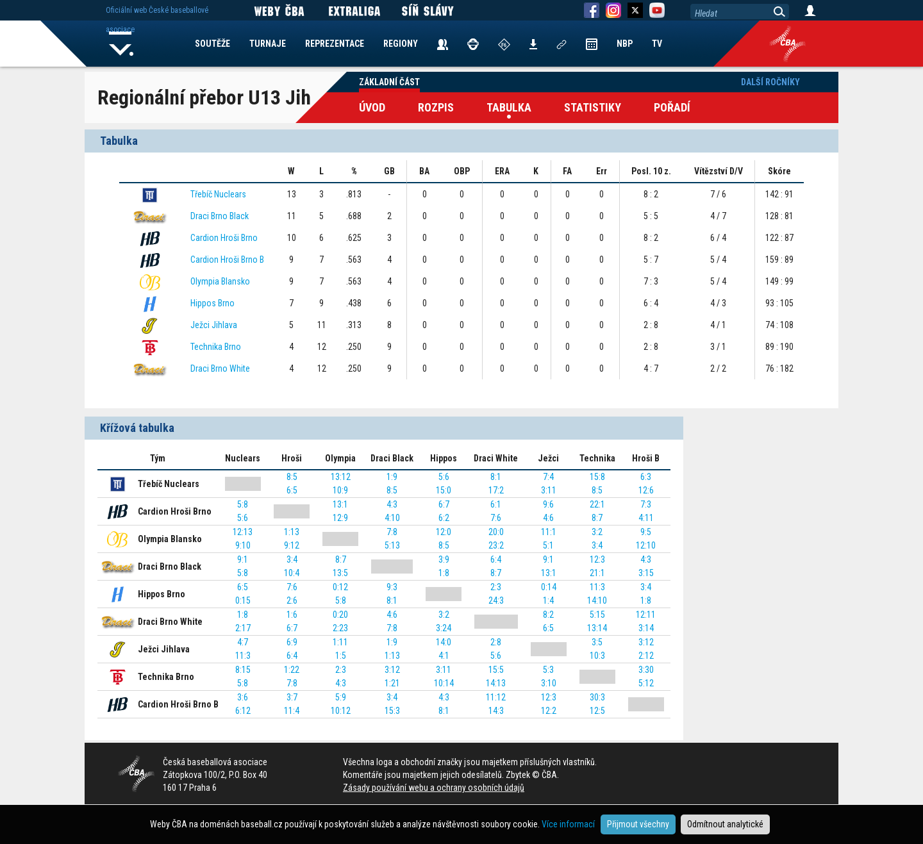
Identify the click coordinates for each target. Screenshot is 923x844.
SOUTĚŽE (212, 43)
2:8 (495, 642)
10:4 (291, 573)
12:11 (646, 614)
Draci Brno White (220, 368)
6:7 (443, 504)
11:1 (548, 532)
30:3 (597, 697)
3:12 (646, 642)
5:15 (597, 614)
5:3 (548, 670)
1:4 (548, 600)
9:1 (242, 559)
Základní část (389, 82)
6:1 (495, 504)
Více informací (568, 824)
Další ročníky (770, 82)
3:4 (597, 545)
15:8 (597, 477)
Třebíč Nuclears (218, 194)
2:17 (243, 628)
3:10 (548, 683)
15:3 (392, 711)
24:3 (496, 600)
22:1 (597, 504)
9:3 (392, 587)
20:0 (496, 532)
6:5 (292, 490)
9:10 (243, 545)
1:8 (443, 573)
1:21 (392, 683)
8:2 (548, 614)
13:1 (340, 504)
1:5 (340, 655)
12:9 (340, 518)
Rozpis (436, 107)
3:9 (443, 559)
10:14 (444, 683)
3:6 (242, 697)
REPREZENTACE (334, 43)
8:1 (495, 477)
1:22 (291, 670)
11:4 (291, 711)
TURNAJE (267, 43)
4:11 (646, 518)
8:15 (243, 670)
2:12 (646, 655)
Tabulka (508, 107)
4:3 (392, 504)
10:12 (341, 711)
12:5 (597, 711)
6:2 (443, 518)
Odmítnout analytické (725, 824)
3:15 (646, 573)
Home (121, 43)
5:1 (548, 545)
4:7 (242, 642)
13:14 (597, 628)
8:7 (597, 518)
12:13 (243, 532)
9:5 (645, 532)
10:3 (597, 655)
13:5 (340, 573)
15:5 (496, 670)
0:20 (340, 614)
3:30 (646, 670)
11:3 (597, 587)
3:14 (646, 628)
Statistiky (592, 107)
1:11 (340, 642)
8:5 (292, 477)
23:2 (496, 545)
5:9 (340, 697)
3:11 (548, 490)
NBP (625, 43)
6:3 (645, 477)
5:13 (392, 545)
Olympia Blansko (220, 281)
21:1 (597, 573)
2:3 (495, 587)
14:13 (496, 683)
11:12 (496, 697)
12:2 (548, 711)
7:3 (645, 504)
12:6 (646, 490)
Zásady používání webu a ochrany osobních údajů (433, 787)
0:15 (243, 600)
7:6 (495, 518)
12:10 (646, 545)
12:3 (597, 559)
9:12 (291, 545)
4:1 (443, 655)
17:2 (496, 490)
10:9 (340, 490)
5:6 (443, 477)
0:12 (340, 587)
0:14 (548, 587)
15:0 (443, 490)
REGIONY (400, 43)
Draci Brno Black (219, 216)
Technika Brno (215, 347)
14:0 (443, 642)
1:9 (392, 477)
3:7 (292, 697)
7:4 (548, 477)
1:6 (292, 614)
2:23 (340, 628)
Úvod (372, 107)
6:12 (243, 711)
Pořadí (672, 107)
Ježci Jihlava (213, 325)
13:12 (341, 477)
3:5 (597, 642)
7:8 (392, 532)
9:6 (548, 504)
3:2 (597, 532)
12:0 (443, 532)
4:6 (548, 518)
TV (657, 43)
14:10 (597, 600)
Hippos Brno (212, 303)
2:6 (292, 600)
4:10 (392, 518)
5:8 (242, 504)
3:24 (443, 628)
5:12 (646, 683)
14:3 (496, 711)
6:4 (495, 559)
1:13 (291, 532)
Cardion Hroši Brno (224, 238)
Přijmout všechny (638, 824)
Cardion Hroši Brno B (227, 259)
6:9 (292, 642)
